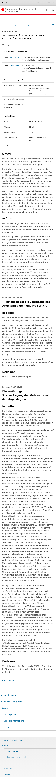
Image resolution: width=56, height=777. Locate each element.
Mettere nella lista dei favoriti (24, 26)
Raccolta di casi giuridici (12, 702)
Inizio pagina (9, 680)
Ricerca (4, 708)
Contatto (8, 768)
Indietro (6, 26)
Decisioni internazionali (14, 721)
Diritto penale (10, 714)
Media (7, 774)
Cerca (6, 727)
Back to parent (9, 695)
